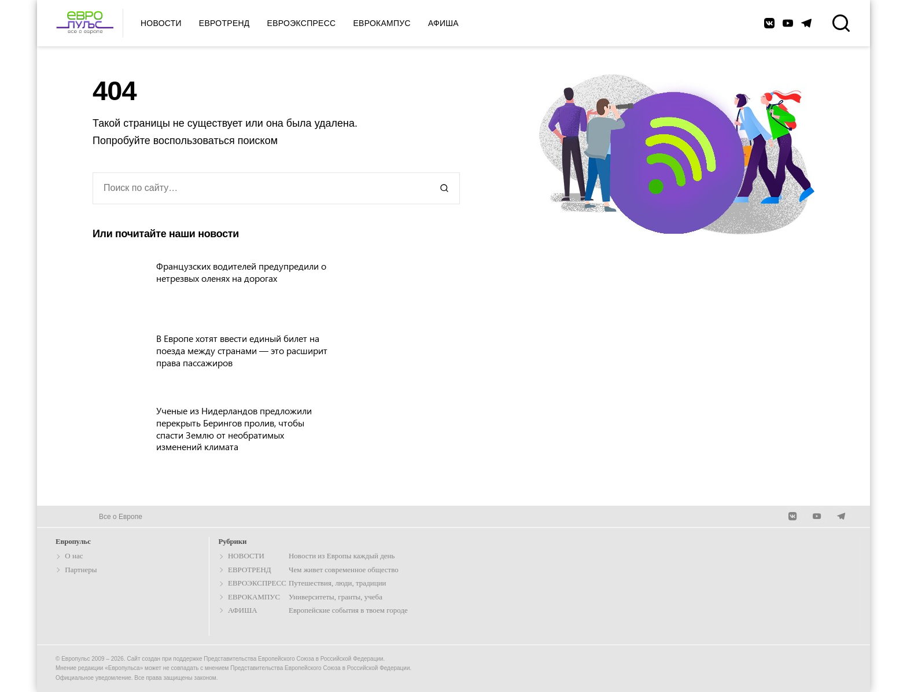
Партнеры (81, 569)
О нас (74, 555)
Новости (161, 23)
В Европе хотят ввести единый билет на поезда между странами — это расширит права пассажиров (241, 350)
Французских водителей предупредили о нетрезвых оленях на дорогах (241, 272)
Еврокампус (381, 23)
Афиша (443, 23)
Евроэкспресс (301, 23)
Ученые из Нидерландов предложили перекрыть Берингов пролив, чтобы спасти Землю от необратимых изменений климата (234, 428)
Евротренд (224, 23)
